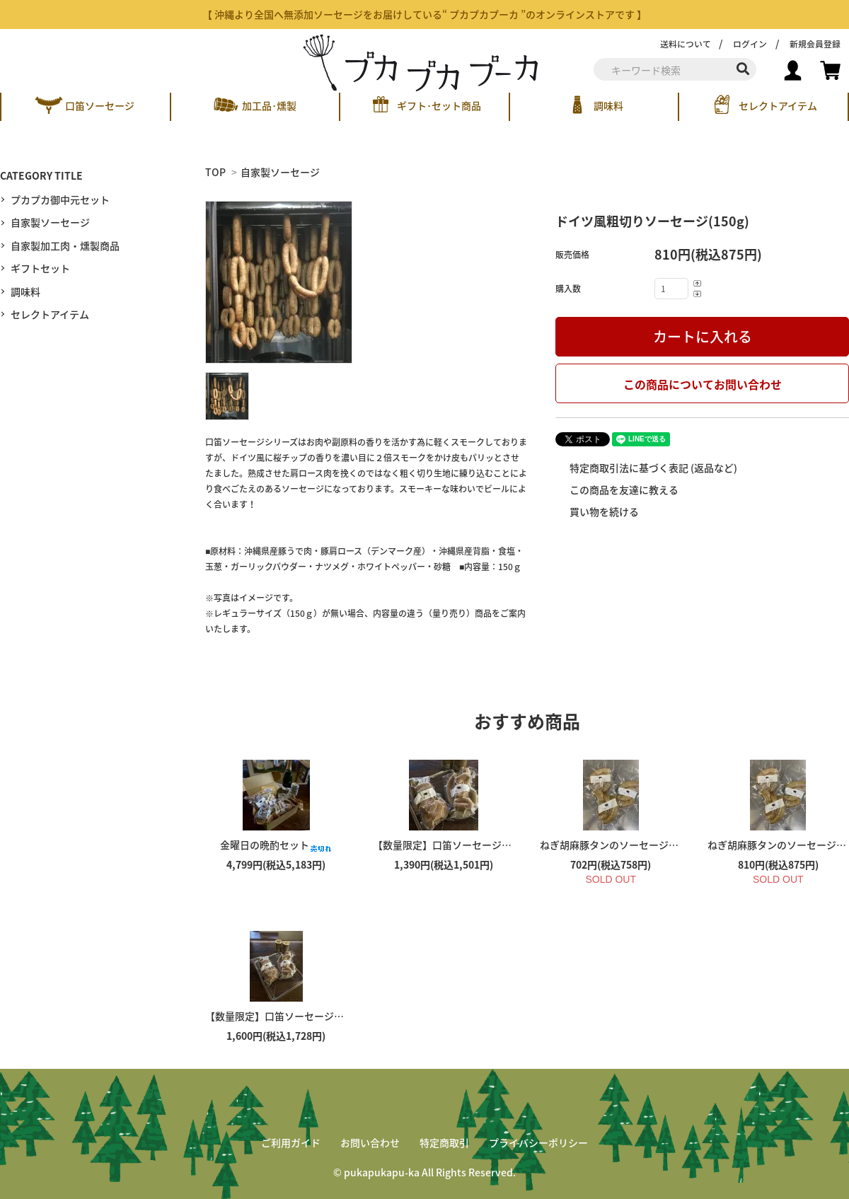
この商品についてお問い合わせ (702, 384)
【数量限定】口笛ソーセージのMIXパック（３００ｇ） (339, 1016)
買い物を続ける (603, 511)
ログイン (750, 43)
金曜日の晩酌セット (276, 845)
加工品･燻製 (269, 105)
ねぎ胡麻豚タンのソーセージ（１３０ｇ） (645, 845)
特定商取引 (444, 1142)
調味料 (608, 105)
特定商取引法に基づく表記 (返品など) (652, 468)
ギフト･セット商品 (439, 105)
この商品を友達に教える (622, 489)
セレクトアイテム (778, 105)
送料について (685, 43)
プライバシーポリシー (538, 1142)
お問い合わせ (370, 1142)
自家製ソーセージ (280, 172)
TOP (215, 172)
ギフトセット (40, 268)
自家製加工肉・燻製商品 (65, 245)
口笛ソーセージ (99, 105)
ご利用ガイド (290, 1142)
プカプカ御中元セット (60, 199)
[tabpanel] (366, 282)
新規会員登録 (815, 43)
